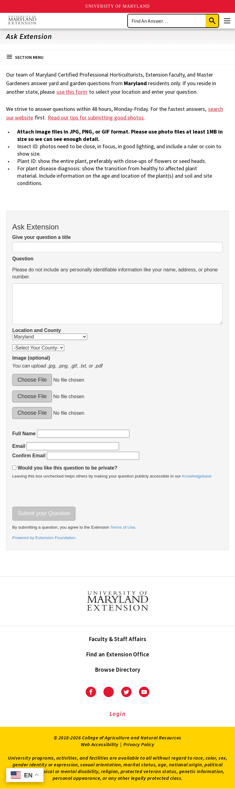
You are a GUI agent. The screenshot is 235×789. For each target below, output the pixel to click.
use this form (72, 91)
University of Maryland (117, 6)
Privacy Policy (138, 744)
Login (118, 713)
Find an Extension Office (117, 654)
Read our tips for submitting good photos (96, 117)
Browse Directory (117, 669)
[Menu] (227, 21)
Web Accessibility (100, 744)
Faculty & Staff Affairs (118, 639)
